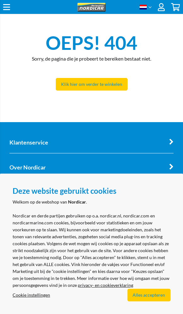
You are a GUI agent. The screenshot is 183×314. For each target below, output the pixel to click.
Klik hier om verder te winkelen (91, 84)
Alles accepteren (149, 295)
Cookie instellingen (31, 295)
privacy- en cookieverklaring (105, 285)
